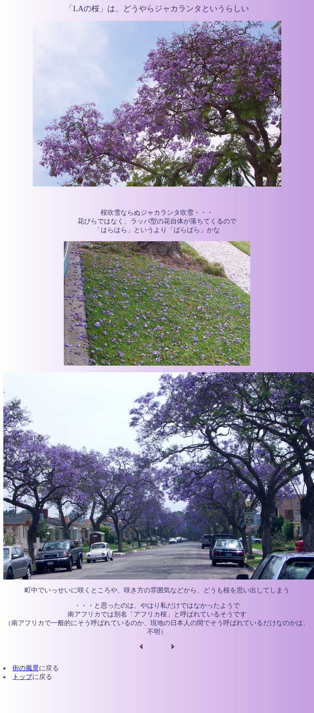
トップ (22, 676)
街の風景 (25, 668)
